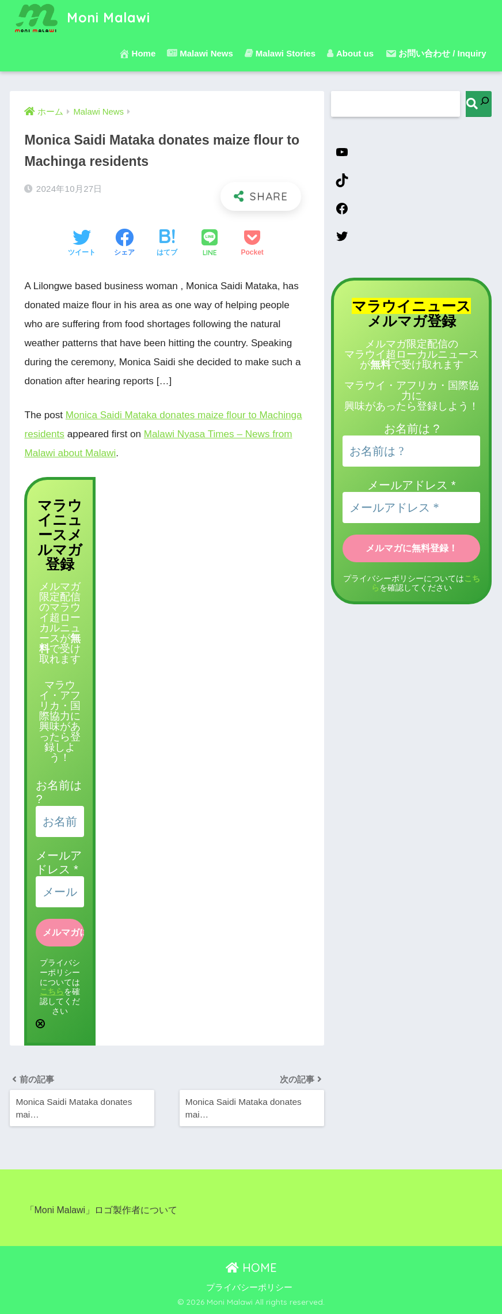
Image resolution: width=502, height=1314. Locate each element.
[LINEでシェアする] (209, 244)
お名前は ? (412, 428)
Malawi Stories (280, 53)
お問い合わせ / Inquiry (435, 53)
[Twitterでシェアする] (82, 243)
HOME (251, 1267)
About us (350, 53)
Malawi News (200, 53)
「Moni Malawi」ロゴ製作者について (101, 1210)
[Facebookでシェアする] (124, 243)
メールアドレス (411, 485)
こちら (52, 991)
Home (137, 53)
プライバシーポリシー (249, 1287)
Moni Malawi (81, 17)
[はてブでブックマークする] (167, 243)
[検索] (479, 104)
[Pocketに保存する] (252, 243)
